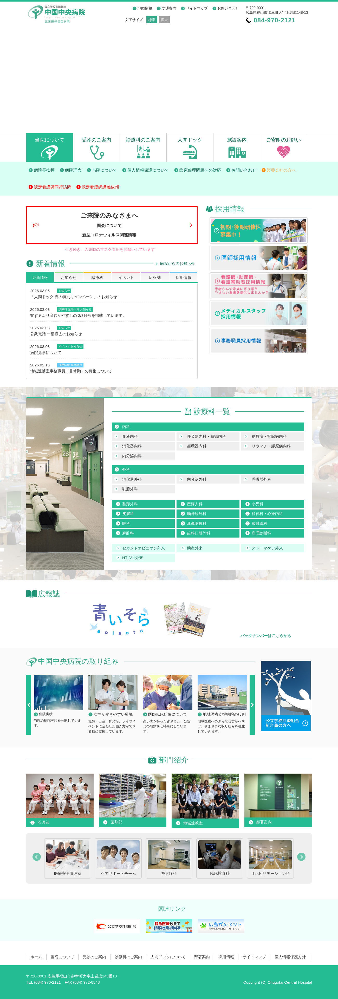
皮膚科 (128, 513)
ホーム (36, 957)
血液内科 (130, 436)
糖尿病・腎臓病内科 (269, 436)
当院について (49, 140)
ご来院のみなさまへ (109, 224)
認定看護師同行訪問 (52, 187)
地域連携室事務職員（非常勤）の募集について (71, 371)
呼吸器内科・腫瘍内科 (206, 436)
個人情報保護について (148, 170)
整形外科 (130, 504)
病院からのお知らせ (177, 263)
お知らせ (68, 277)
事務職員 (76, 364)
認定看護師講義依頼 (100, 187)
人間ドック (190, 140)
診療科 (97, 277)
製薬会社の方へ (281, 170)
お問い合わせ (228, 8)
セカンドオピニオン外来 (143, 548)
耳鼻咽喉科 (196, 523)
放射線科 (259, 523)
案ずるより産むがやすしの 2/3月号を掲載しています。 (78, 315)
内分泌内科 (132, 456)
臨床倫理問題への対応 (200, 170)
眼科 (126, 523)
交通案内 (169, 8)
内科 (126, 426)
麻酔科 (128, 533)
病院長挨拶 (44, 170)
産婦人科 (73, 309)
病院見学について (45, 352)
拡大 (164, 20)
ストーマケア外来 (267, 548)
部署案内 (202, 957)
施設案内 (237, 140)
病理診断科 (261, 533)
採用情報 (183, 277)
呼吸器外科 (261, 479)
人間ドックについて (168, 957)
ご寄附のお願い (283, 140)
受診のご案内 (96, 140)
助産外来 (195, 548)
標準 (151, 20)
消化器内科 (132, 446)
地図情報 (145, 8)
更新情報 (40, 277)
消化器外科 (132, 479)
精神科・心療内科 (267, 513)
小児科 (257, 504)
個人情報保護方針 (290, 957)
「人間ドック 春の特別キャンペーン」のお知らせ (73, 296)
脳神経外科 (196, 513)
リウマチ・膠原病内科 (271, 446)
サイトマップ (197, 8)
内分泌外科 (196, 479)
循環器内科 (196, 446)
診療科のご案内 (143, 140)
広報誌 (155, 277)
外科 (126, 469)
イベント (126, 277)
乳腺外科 (130, 489)
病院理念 (73, 170)
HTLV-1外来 (132, 557)
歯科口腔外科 (198, 533)
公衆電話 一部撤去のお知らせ (56, 334)
